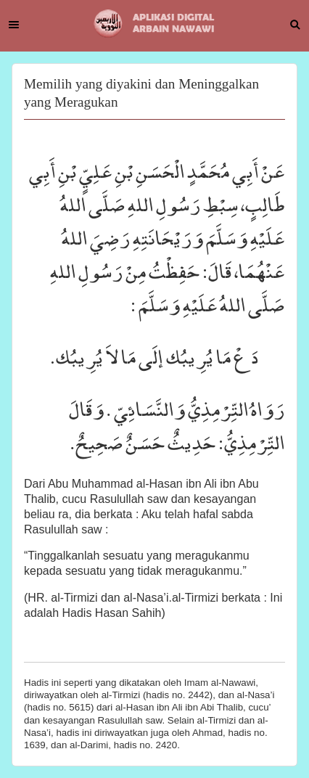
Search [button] (295, 25)
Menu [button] (14, 25)
